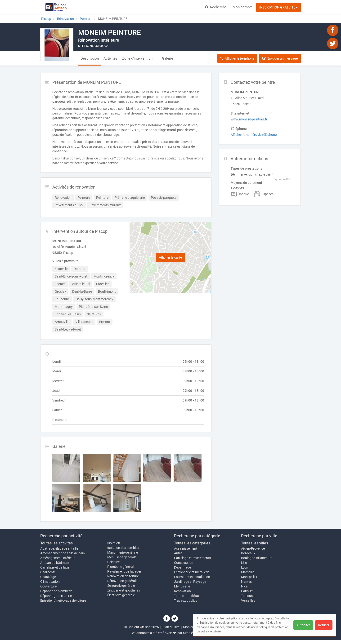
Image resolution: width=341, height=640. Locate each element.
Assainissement (185, 548)
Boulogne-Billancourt (256, 558)
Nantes (246, 581)
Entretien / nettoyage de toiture (63, 600)
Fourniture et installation (192, 577)
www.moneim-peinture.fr (249, 119)
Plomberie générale (121, 567)
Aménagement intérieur (57, 558)
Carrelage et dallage (54, 567)
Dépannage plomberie (56, 591)
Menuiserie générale (121, 557)
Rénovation (182, 591)
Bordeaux (248, 553)
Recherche (216, 7)
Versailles (248, 600)
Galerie (167, 58)
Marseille (247, 572)
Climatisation (50, 581)
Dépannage (182, 567)
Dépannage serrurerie (56, 596)
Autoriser (303, 625)
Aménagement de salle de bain (62, 553)
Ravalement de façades (124, 571)
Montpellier (249, 577)
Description (90, 58)
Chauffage (48, 577)
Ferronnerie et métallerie (191, 572)
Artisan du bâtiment (54, 563)
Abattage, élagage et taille (59, 548)
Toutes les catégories (192, 543)
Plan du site (170, 627)
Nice (244, 586)
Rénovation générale (122, 581)
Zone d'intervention (137, 58)
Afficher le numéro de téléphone (254, 135)
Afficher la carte (170, 257)
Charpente (48, 572)
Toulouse (247, 596)
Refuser (323, 625)
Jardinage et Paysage (190, 581)
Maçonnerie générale (122, 552)
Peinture (113, 562)
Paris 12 (247, 591)
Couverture (48, 586)
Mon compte (243, 7)
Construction (183, 563)
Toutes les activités (56, 543)
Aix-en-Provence (253, 548)
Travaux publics (185, 600)
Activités (110, 58)
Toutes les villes (254, 543)
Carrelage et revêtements (192, 558)
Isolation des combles (123, 548)
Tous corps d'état (186, 596)
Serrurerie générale (121, 585)
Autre (178, 553)
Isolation (113, 543)
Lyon (244, 567)
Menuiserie (182, 586)
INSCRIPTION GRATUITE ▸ (278, 7)
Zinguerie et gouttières (123, 590)
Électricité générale (121, 595)
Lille (244, 563)
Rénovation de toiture (123, 576)
